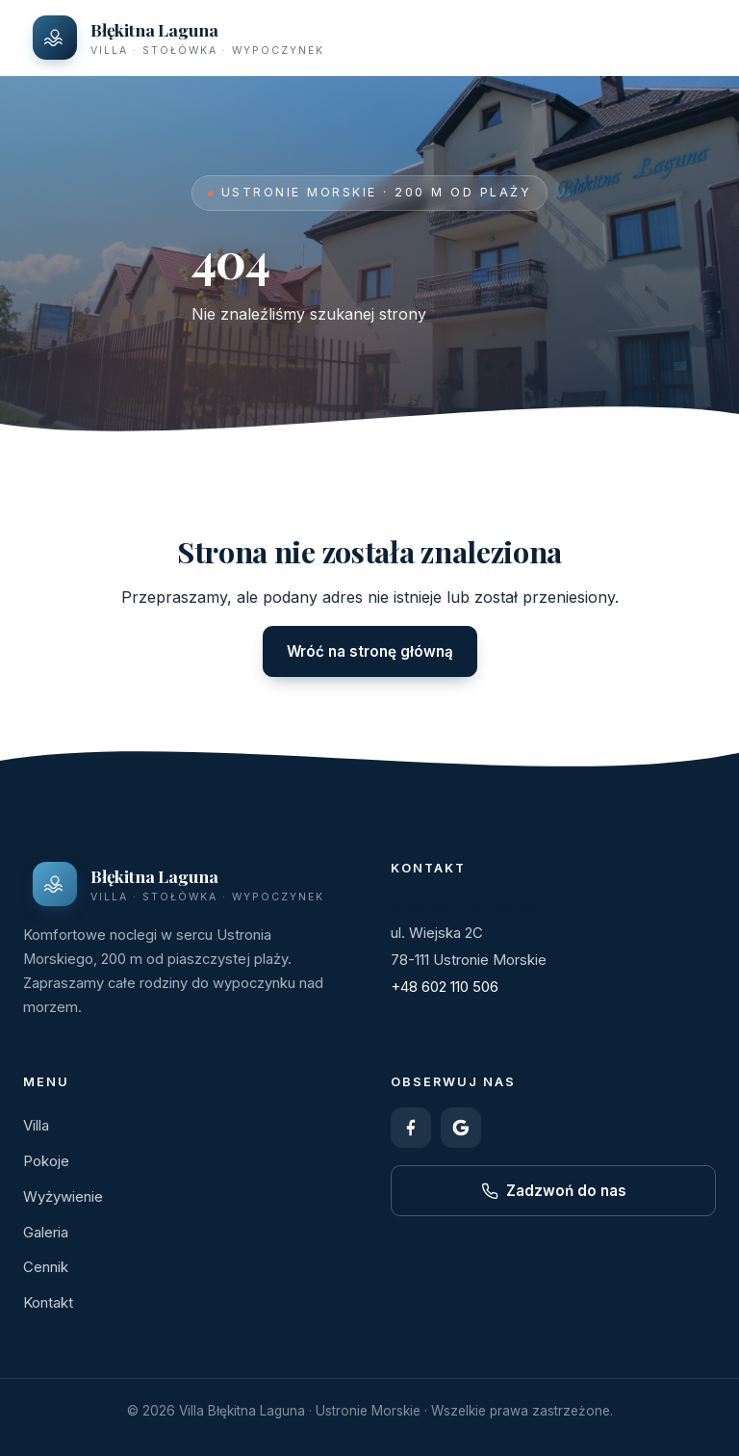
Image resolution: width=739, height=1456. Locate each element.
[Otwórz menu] (695, 37)
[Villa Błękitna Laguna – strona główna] (178, 37)
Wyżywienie (63, 1196)
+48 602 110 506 (444, 986)
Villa (36, 1125)
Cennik (45, 1267)
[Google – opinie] (461, 1127)
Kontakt (48, 1302)
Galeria (45, 1232)
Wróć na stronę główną (370, 651)
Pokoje (46, 1161)
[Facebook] (411, 1127)
